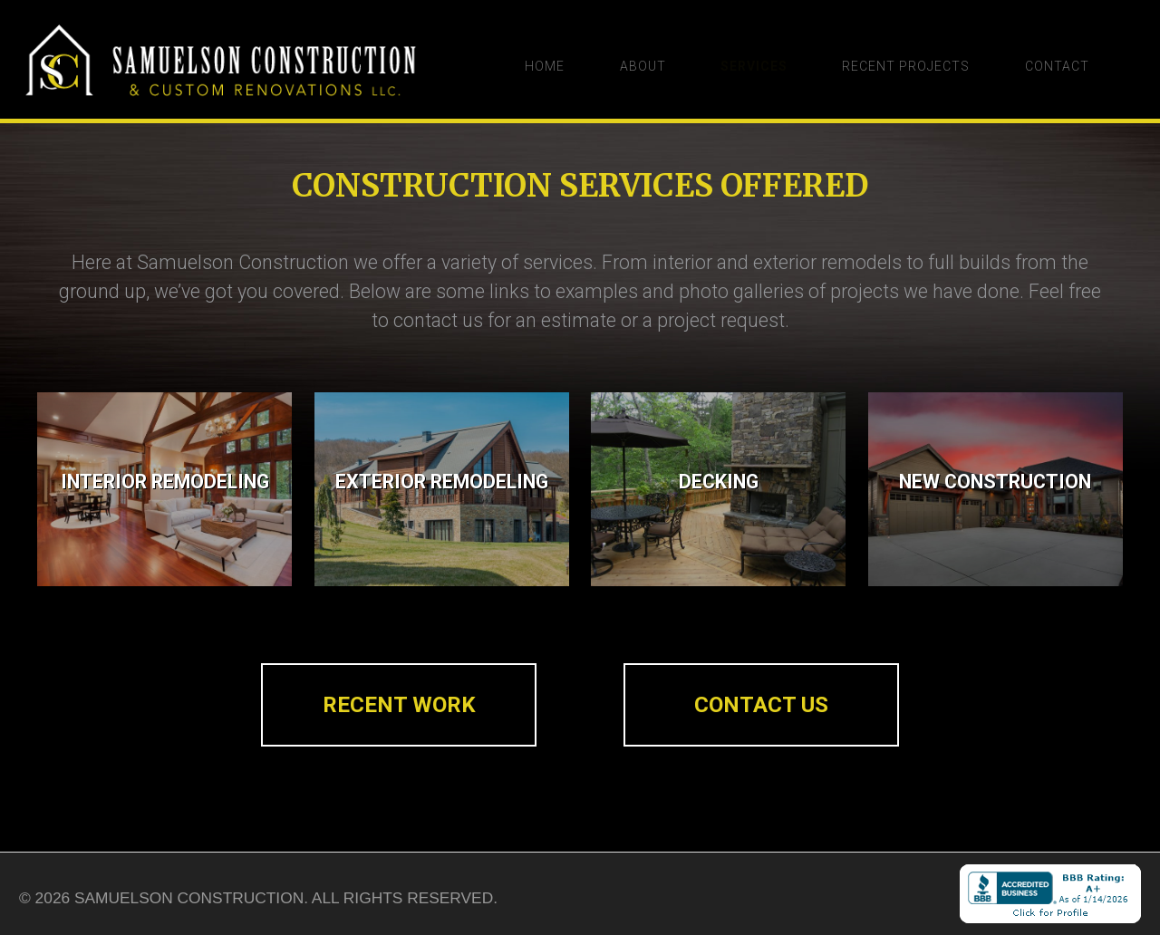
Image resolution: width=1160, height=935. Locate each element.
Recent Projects (915, 65)
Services (755, 65)
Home (529, 65)
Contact (1074, 65)
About (636, 65)
